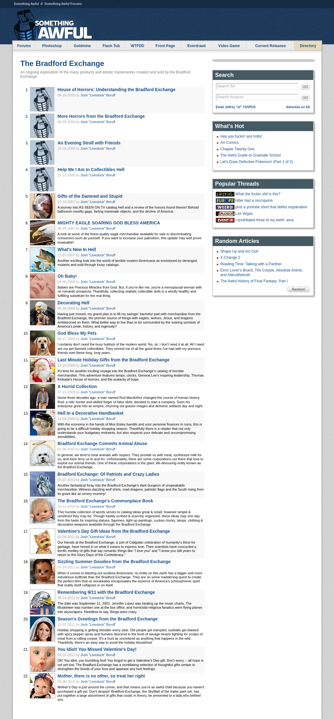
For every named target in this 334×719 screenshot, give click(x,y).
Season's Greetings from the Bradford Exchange (108, 618)
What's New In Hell (77, 249)
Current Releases (270, 46)
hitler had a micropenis (254, 200)
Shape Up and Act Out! (239, 251)
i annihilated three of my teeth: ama (264, 220)
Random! (298, 289)
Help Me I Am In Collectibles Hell (91, 169)
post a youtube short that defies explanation (271, 207)
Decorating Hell (74, 302)
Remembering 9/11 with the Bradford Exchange (106, 592)
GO (306, 87)
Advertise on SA (298, 107)
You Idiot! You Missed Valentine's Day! (97, 649)
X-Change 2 (230, 257)
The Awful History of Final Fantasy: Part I (254, 281)
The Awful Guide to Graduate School (250, 155)
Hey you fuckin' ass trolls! (241, 136)
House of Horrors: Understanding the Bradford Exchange (117, 89)
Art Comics (229, 142)
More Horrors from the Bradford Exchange (101, 116)
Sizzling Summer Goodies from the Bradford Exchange (114, 561)
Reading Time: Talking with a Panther (251, 264)
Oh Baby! (67, 276)
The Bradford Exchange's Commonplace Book (105, 500)
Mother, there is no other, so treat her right (101, 675)
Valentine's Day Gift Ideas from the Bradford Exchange (114, 531)
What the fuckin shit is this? (257, 194)
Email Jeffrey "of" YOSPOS (236, 107)
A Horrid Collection (77, 386)
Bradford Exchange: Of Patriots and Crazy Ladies (108, 474)
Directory (308, 46)
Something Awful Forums (63, 4)
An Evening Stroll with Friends (89, 142)
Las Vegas (244, 213)
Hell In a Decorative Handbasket (90, 413)
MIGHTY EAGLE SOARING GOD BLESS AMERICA (109, 222)
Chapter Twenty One (237, 149)
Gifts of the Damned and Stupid (90, 196)
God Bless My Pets (77, 333)
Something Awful (26, 4)
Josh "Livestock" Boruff (98, 95)
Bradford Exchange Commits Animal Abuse (102, 443)
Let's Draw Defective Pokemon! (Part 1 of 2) (256, 162)
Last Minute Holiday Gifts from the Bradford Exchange (114, 359)
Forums (24, 46)
